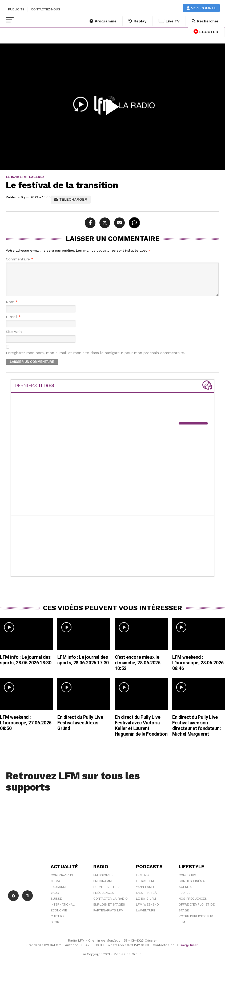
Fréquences (103, 899)
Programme (103, 21)
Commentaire (19, 259)
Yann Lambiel (147, 893)
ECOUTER (206, 31)
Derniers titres (106, 893)
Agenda (185, 893)
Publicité (16, 9)
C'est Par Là (146, 899)
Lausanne (59, 893)
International (63, 911)
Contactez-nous (45, 9)
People (184, 899)
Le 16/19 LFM (146, 905)
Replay (137, 21)
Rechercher (205, 21)
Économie (59, 917)
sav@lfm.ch (189, 951)
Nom (12, 308)
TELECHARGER (70, 199)
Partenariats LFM (108, 917)
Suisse (56, 905)
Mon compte (201, 8)
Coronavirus (62, 881)
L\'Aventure (145, 917)
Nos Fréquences (193, 905)
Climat (56, 887)
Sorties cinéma (192, 887)
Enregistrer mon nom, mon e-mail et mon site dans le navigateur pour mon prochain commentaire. (95, 359)
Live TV (169, 21)
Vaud (55, 899)
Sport (56, 928)
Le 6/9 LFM (145, 887)
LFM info (143, 881)
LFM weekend (147, 911)
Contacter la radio (110, 905)
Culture (57, 923)
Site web (14, 338)
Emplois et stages (109, 911)
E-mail (13, 323)
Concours (187, 881)
